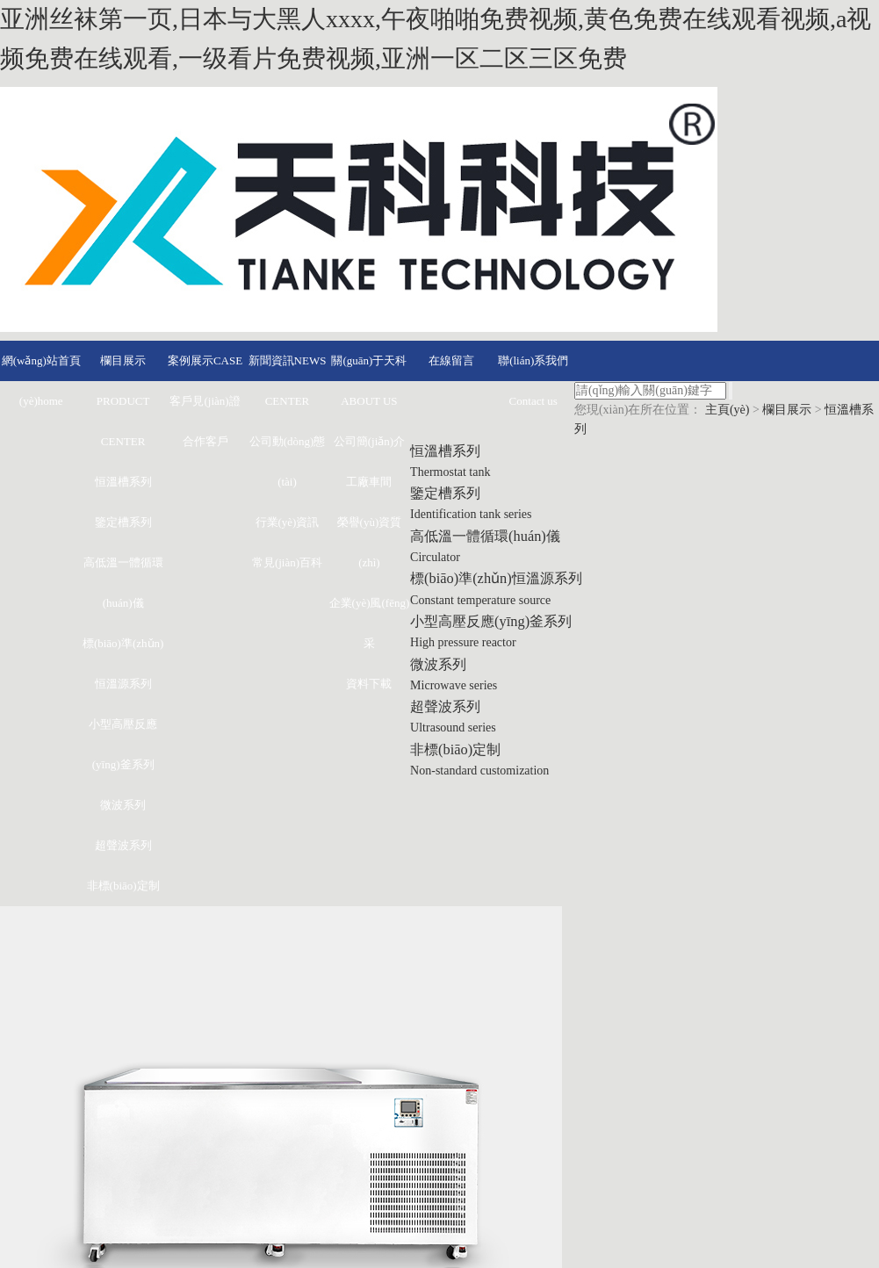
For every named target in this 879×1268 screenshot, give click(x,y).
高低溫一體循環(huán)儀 (123, 581)
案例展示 (205, 358)
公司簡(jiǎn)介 (369, 439)
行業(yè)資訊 (288, 520)
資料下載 (369, 681)
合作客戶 (205, 439)
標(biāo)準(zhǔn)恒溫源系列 (123, 661)
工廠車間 (369, 479)
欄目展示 (123, 399)
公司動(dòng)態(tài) (287, 459)
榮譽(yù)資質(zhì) (369, 540)
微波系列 (123, 803)
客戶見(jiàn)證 (204, 399)
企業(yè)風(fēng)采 (369, 621)
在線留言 (451, 358)
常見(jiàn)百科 (287, 560)
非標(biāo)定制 (123, 883)
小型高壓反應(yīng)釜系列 (123, 742)
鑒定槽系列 (123, 520)
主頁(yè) (727, 408)
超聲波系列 (123, 843)
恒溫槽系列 (123, 479)
